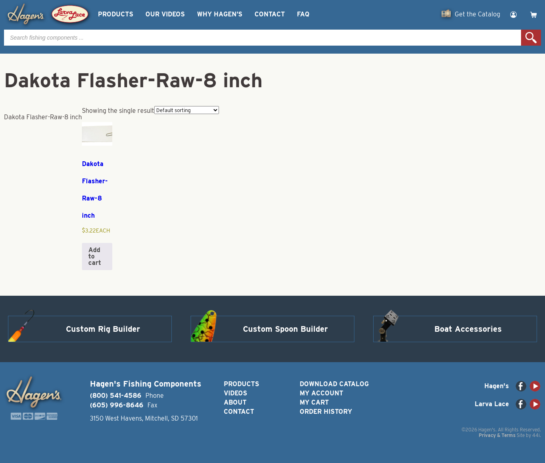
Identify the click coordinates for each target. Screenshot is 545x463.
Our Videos (165, 14)
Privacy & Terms (497, 435)
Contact (270, 14)
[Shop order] (186, 110)
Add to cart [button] (94, 256)
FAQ (303, 14)
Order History (326, 411)
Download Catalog (334, 384)
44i (536, 435)
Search (531, 38)
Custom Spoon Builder (285, 329)
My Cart (314, 402)
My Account (321, 393)
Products (115, 14)
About (235, 402)
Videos (235, 393)
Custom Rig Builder (103, 329)
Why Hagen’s (220, 14)
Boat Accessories (468, 329)
